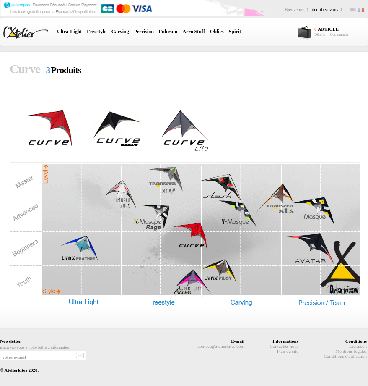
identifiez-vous (324, 9)
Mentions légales (351, 351)
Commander (339, 34)
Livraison (358, 346)
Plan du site (287, 351)
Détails (319, 34)
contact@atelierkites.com (220, 346)
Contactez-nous (284, 346)
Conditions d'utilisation (345, 356)
